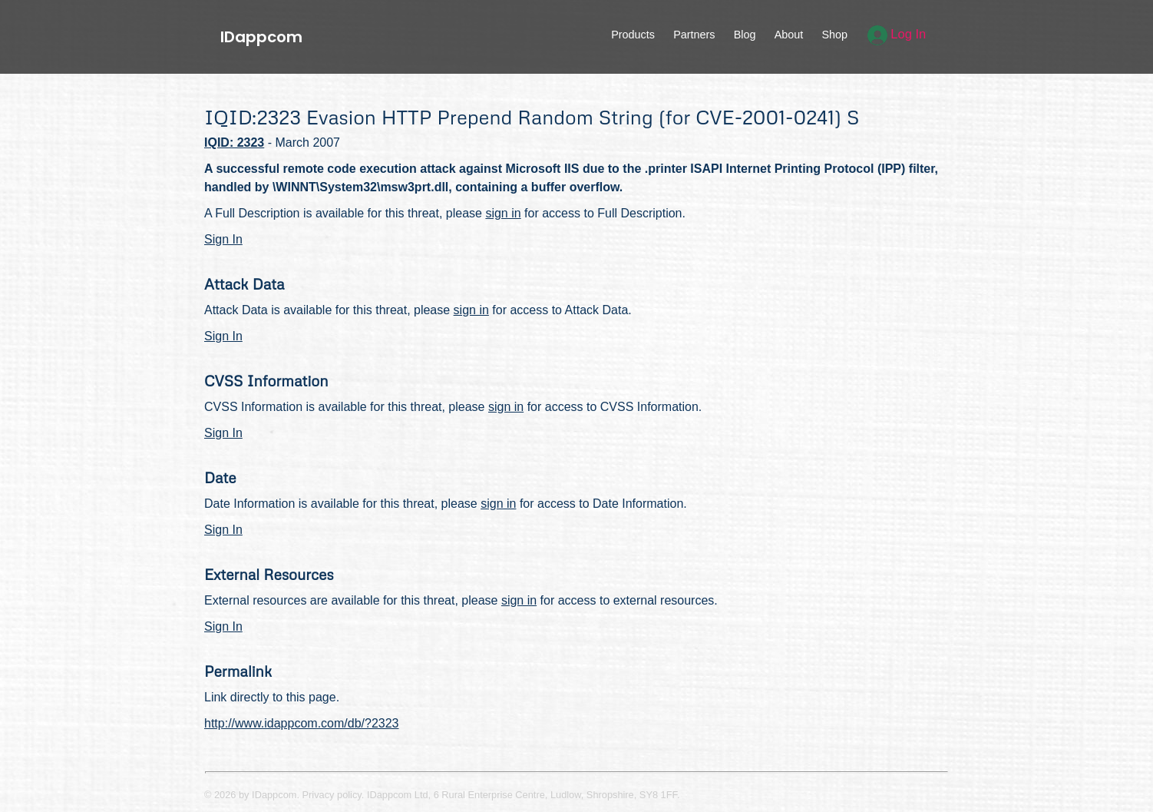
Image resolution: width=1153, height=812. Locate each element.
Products (633, 34)
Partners (694, 34)
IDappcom (261, 37)
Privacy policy (332, 794)
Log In (897, 34)
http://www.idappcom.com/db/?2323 (301, 723)
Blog (745, 34)
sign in (502, 213)
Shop (834, 34)
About (789, 34)
